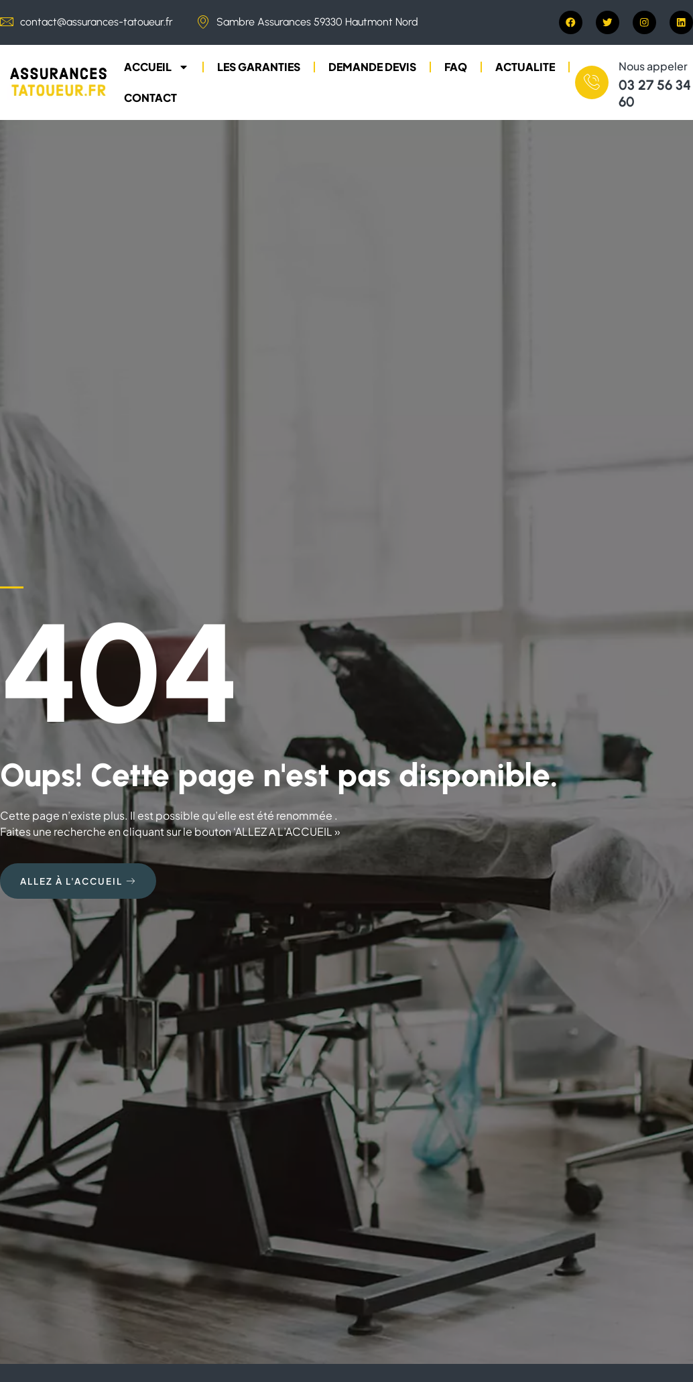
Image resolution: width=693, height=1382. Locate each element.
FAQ (455, 67)
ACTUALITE (525, 67)
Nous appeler (653, 67)
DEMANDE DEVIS (372, 67)
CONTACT (150, 98)
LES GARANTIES (258, 67)
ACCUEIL (156, 68)
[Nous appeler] (592, 83)
